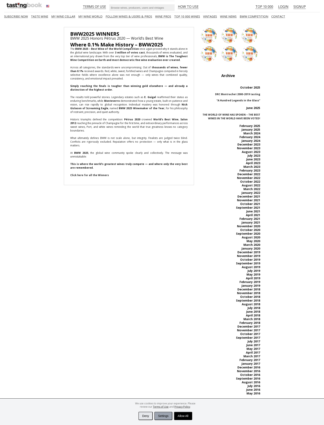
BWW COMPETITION (254, 16)
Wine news (228, 16)
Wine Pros (163, 16)
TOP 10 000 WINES (187, 16)
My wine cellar (63, 16)
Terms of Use (161, 406)
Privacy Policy (182, 406)
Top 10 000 (264, 6)
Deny (145, 416)
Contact (278, 16)
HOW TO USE (188, 6)
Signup (299, 6)
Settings (163, 416)
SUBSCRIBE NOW (16, 16)
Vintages (210, 16)
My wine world (90, 16)
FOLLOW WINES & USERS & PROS (129, 16)
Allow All (183, 416)
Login (283, 6)
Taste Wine (39, 16)
